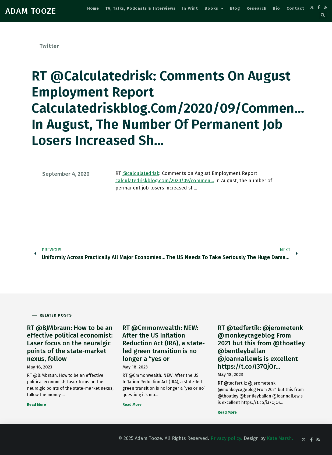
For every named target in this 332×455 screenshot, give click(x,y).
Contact (295, 8)
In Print (190, 8)
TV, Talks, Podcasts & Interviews (140, 8)
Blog (235, 8)
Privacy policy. (226, 438)
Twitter (49, 46)
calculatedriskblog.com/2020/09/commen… (164, 181)
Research (256, 8)
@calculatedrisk (140, 173)
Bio (276, 8)
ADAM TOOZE (30, 11)
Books (213, 8)
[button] (323, 15)
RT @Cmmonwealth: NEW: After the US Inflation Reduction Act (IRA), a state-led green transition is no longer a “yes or (163, 343)
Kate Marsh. (280, 438)
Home (93, 8)
